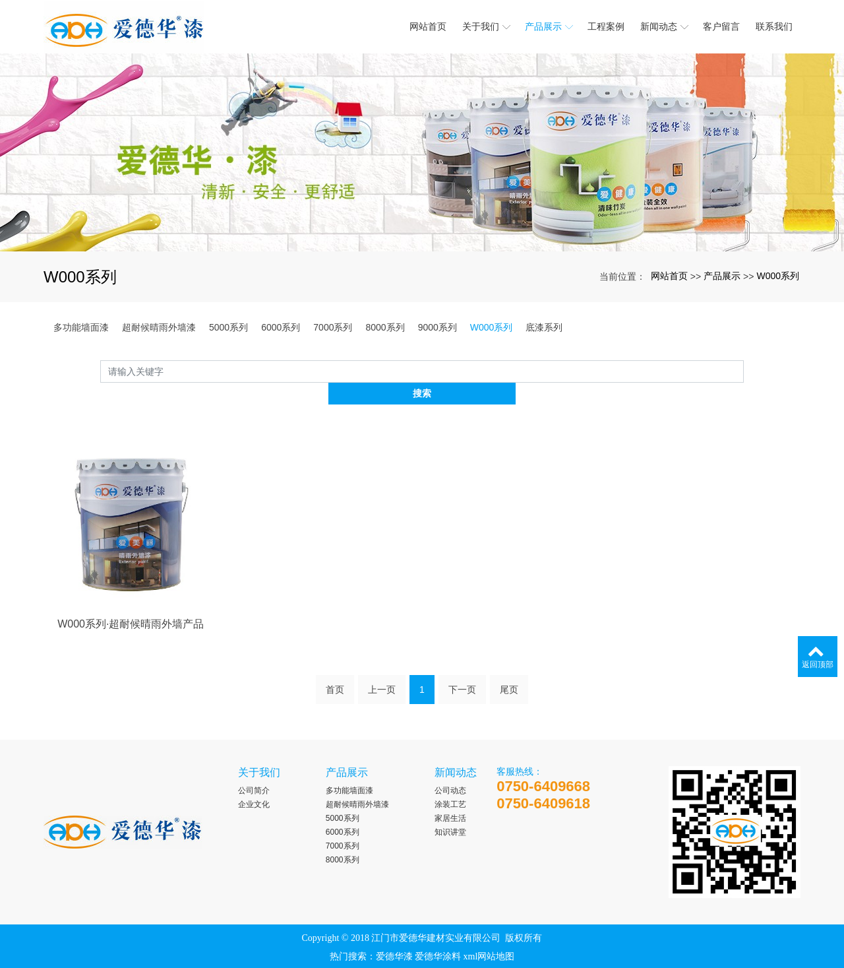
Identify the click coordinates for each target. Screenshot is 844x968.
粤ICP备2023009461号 (422, 954)
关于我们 (259, 751)
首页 (335, 673)
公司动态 (450, 769)
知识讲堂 (450, 811)
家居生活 (450, 797)
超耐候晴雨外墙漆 (159, 327)
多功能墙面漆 (81, 327)
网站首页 (669, 276)
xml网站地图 (489, 935)
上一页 (382, 673)
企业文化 (254, 783)
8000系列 (384, 327)
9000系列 (437, 327)
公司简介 (254, 769)
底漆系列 (544, 327)
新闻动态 (456, 751)
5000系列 (228, 327)
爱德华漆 (394, 935)
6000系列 (280, 327)
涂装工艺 (450, 783)
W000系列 (777, 276)
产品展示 (722, 276)
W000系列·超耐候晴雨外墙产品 (130, 645)
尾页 (509, 673)
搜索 (744, 371)
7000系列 (332, 327)
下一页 (462, 673)
